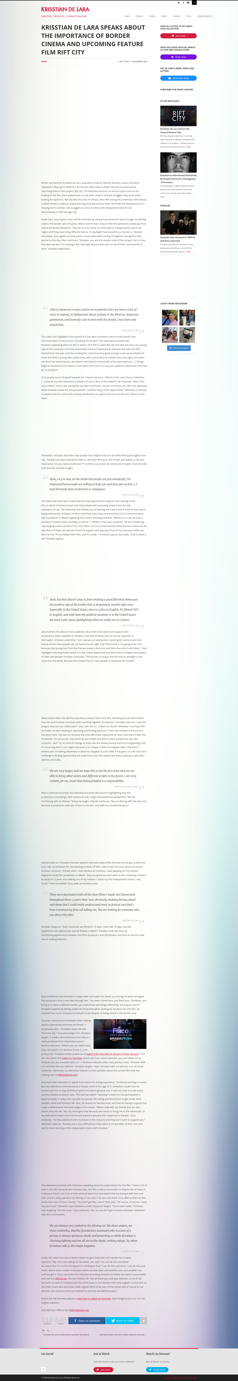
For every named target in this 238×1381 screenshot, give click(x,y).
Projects (119, 16)
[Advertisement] (94, 154)
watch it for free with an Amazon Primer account (113, 1054)
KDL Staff (124, 61)
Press (168, 16)
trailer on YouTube (72, 1058)
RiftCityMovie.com (67, 1074)
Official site (61, 1278)
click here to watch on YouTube (94, 1298)
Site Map (193, 1378)
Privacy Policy (182, 1378)
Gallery (132, 16)
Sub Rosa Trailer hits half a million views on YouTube (123, 1335)
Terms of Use (169, 1378)
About (144, 16)
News (106, 16)
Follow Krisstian (178, 349)
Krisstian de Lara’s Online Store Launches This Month (65, 1335)
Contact (156, 16)
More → (190, 148)
